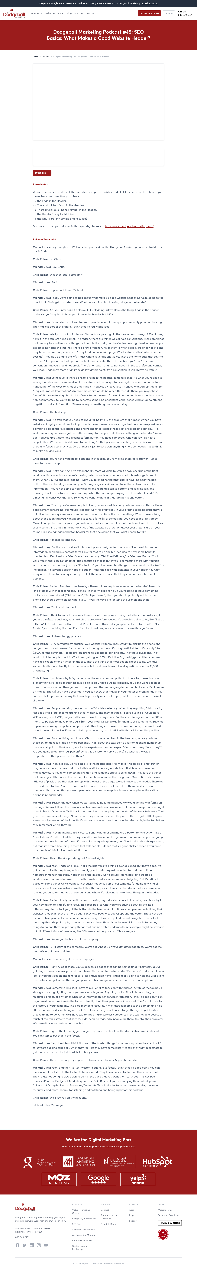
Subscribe (42, 173)
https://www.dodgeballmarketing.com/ (129, 226)
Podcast (78, 13)
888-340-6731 (185, 14)
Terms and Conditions (168, 1215)
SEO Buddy (77, 1224)
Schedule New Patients (83, 1229)
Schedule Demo (108, 1224)
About (61, 13)
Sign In (169, 13)
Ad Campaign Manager (84, 1234)
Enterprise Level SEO (82, 1240)
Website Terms (165, 1209)
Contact (90, 13)
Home (35, 56)
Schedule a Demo (149, 13)
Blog (69, 13)
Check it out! (150, 3)
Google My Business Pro (84, 1218)
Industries (50, 13)
